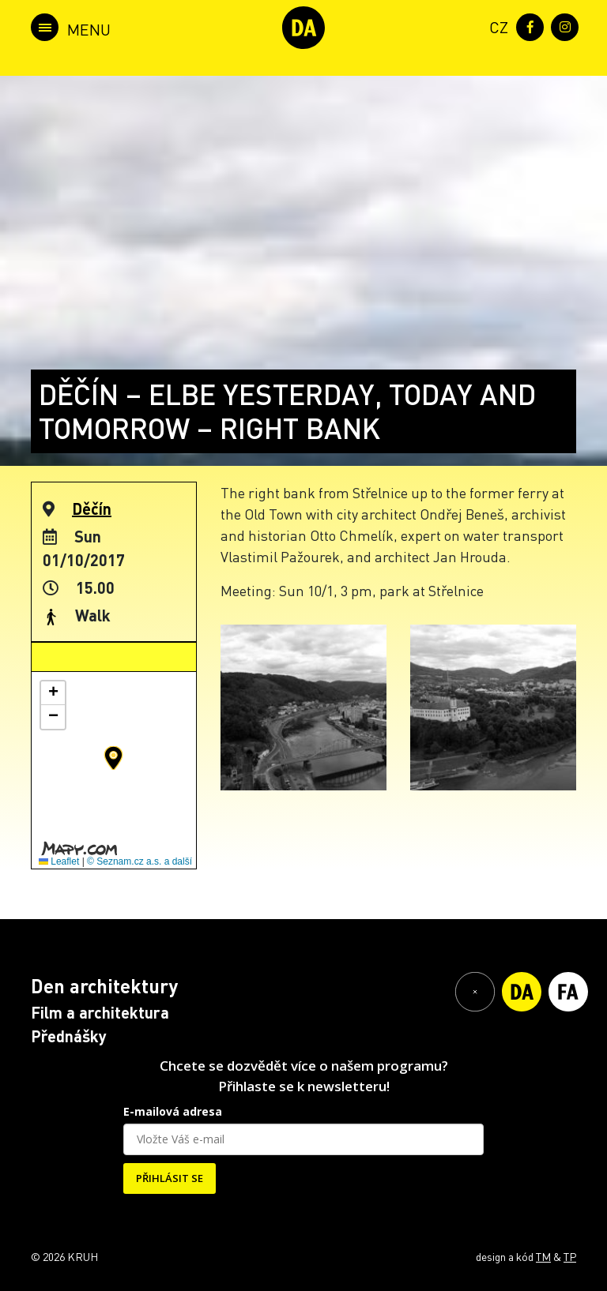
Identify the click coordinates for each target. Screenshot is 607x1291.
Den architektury (104, 986)
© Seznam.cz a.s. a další (139, 861)
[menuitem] (495, 26)
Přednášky (69, 1036)
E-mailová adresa (172, 1111)
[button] (113, 758)
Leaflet (59, 861)
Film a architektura (100, 1012)
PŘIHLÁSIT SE (169, 1178)
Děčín (91, 508)
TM (543, 1256)
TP (570, 1256)
